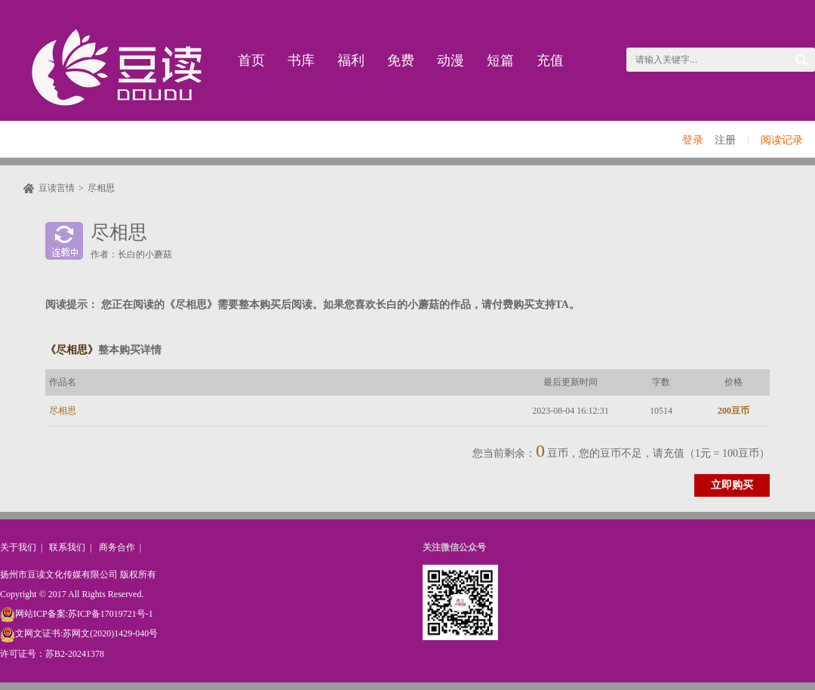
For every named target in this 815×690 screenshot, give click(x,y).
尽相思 (101, 188)
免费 (400, 60)
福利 (350, 60)
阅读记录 (782, 140)
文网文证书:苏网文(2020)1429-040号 (79, 633)
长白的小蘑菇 (145, 254)
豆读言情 (56, 188)
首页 (251, 60)
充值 (550, 60)
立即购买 (732, 485)
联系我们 (67, 547)
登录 (692, 140)
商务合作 (117, 547)
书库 (301, 60)
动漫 (450, 60)
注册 (725, 140)
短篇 (500, 60)
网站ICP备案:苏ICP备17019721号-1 (76, 613)
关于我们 (18, 547)
